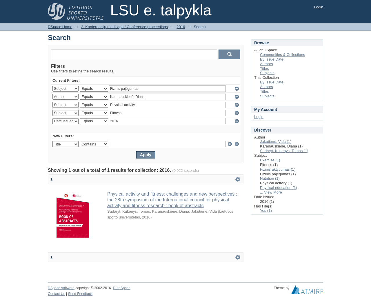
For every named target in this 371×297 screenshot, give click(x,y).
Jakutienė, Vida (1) (275, 141)
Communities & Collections (282, 54)
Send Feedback (80, 294)
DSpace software (61, 288)
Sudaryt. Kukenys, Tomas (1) (284, 151)
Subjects (267, 73)
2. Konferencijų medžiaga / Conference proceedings (124, 27)
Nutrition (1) (270, 178)
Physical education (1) (278, 187)
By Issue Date (271, 59)
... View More (271, 192)
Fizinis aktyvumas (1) (277, 169)
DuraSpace (121, 288)
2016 (181, 27)
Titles (264, 68)
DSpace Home (60, 27)
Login (318, 7)
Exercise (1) (270, 160)
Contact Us (56, 294)
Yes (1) (266, 210)
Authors (266, 64)
